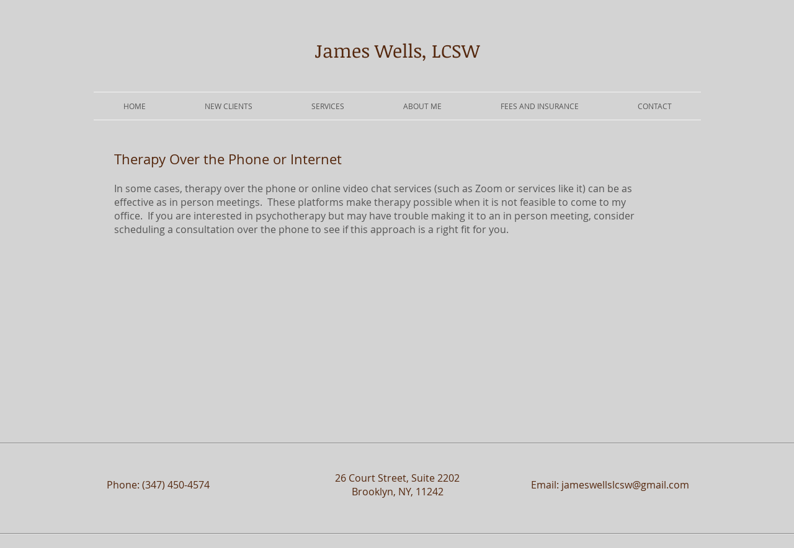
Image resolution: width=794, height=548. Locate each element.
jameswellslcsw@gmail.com (625, 485)
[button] (327, 106)
